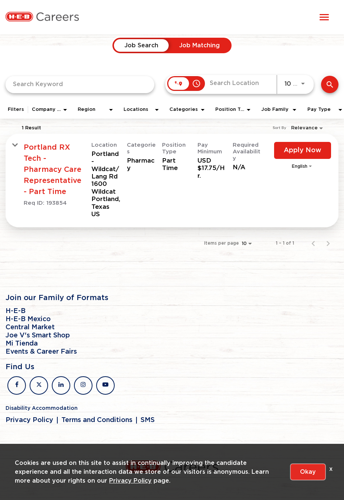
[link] (172, 181)
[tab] (141, 45)
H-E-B (16, 311)
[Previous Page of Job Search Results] (313, 243)
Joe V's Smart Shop (38, 335)
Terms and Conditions (96, 420)
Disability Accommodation (42, 408)
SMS (148, 420)
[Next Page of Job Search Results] (328, 243)
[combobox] (80, 84)
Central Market (30, 327)
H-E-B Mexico (28, 319)
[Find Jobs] (329, 84)
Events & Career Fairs (41, 351)
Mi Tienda (22, 343)
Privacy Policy (29, 420)
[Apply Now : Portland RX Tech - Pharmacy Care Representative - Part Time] (302, 150)
